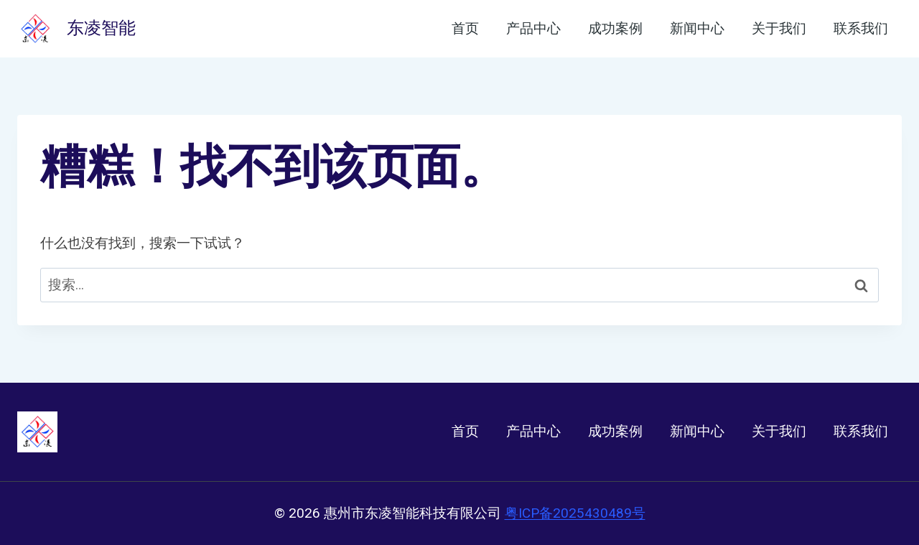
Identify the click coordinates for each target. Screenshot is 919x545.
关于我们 (779, 29)
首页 (465, 29)
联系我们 (861, 29)
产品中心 (533, 29)
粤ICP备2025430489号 (575, 513)
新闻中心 (697, 29)
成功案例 (615, 29)
